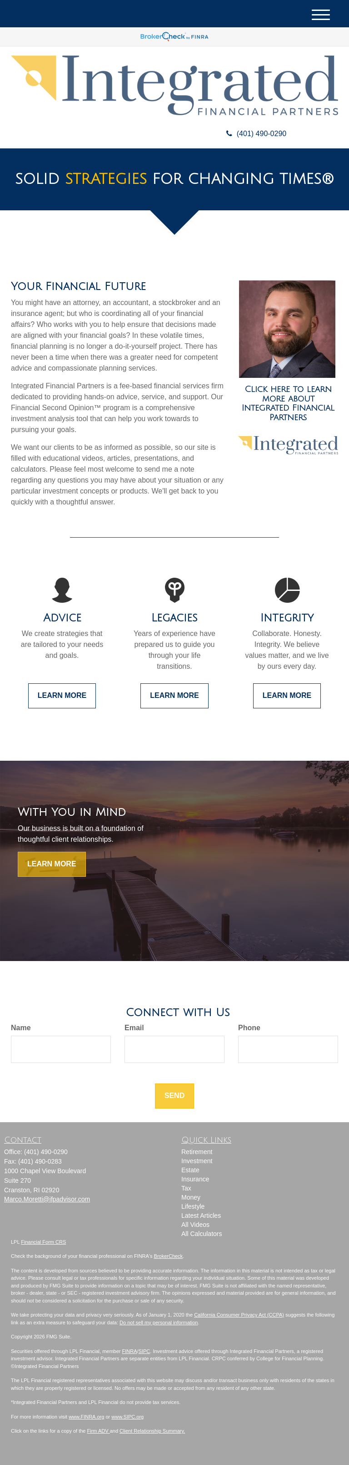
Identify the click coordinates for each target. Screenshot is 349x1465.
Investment (196, 1161)
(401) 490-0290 (252, 133)
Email (134, 1028)
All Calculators (201, 1233)
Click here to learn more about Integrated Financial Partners (288, 403)
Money (190, 1197)
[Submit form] (174, 1096)
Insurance (195, 1179)
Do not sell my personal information (159, 1322)
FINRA (129, 1351)
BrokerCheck (168, 1256)
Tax (186, 1188)
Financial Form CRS (43, 1242)
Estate (190, 1170)
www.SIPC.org (127, 1416)
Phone (249, 1028)
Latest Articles (201, 1215)
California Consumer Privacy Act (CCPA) (239, 1314)
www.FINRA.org (86, 1416)
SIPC (144, 1351)
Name (21, 1028)
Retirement (196, 1151)
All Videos (195, 1224)
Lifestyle (192, 1206)
